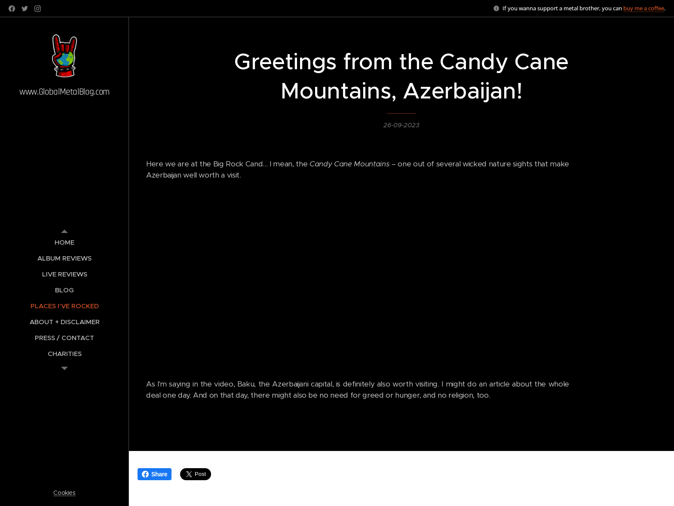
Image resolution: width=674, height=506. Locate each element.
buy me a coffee (643, 8)
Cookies (64, 493)
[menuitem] (64, 242)
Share (154, 474)
